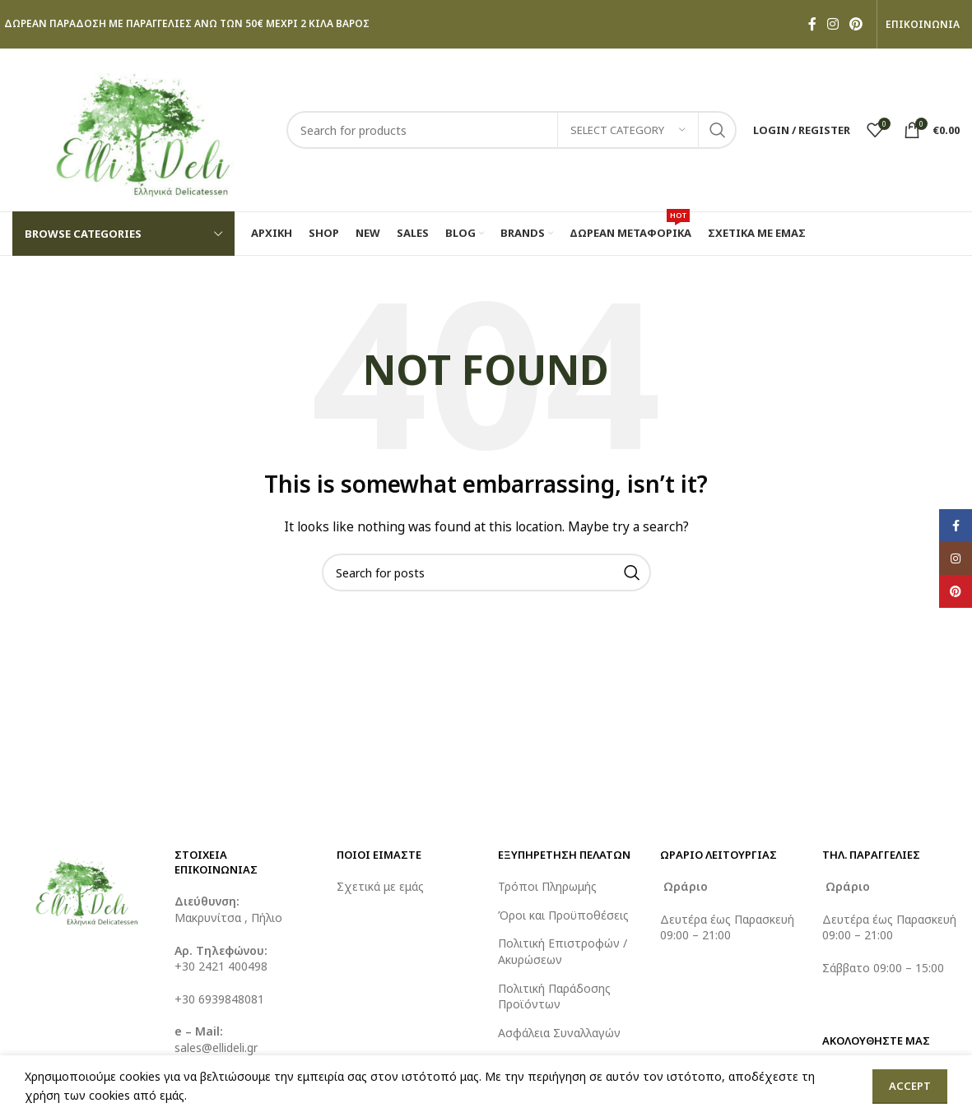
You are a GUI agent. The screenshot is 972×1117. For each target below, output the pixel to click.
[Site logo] (141, 129)
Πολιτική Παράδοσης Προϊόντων (554, 996)
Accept (910, 1085)
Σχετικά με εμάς (380, 886)
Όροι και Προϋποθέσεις (563, 915)
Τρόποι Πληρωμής (547, 886)
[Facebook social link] (811, 24)
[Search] (511, 130)
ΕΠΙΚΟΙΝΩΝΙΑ (923, 24)
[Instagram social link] (832, 24)
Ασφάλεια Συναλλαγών (559, 1033)
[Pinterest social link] (856, 24)
